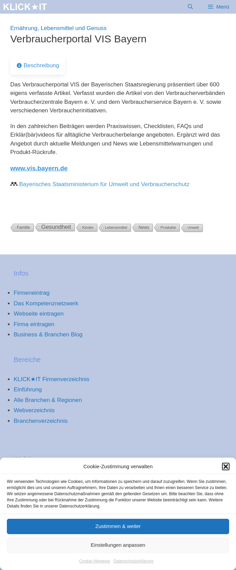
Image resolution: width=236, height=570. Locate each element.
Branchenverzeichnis (41, 421)
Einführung (28, 389)
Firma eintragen (34, 324)
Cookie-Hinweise (94, 564)
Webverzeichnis (34, 410)
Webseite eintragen (39, 313)
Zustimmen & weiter (118, 530)
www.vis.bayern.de (39, 168)
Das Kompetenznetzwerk (46, 303)
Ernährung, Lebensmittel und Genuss (58, 28)
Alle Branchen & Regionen (48, 400)
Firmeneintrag (32, 293)
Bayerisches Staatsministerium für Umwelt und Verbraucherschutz (104, 184)
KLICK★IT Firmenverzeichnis (52, 379)
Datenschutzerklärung (134, 564)
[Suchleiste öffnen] (190, 7)
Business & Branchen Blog (48, 334)
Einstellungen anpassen (118, 549)
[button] (225, 470)
